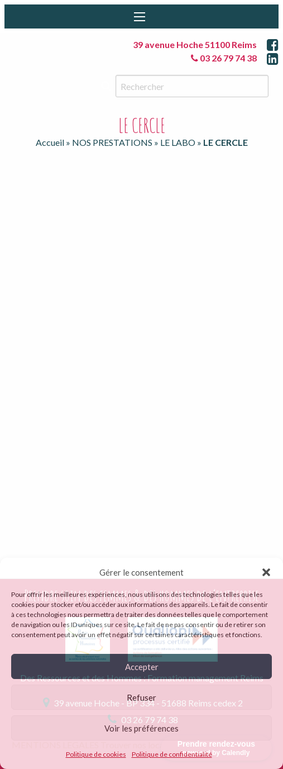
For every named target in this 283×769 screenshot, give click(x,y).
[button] (266, 572)
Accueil (50, 142)
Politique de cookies (96, 754)
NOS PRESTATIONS (112, 142)
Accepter (142, 667)
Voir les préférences (141, 728)
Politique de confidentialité (172, 754)
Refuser (141, 697)
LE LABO (177, 142)
